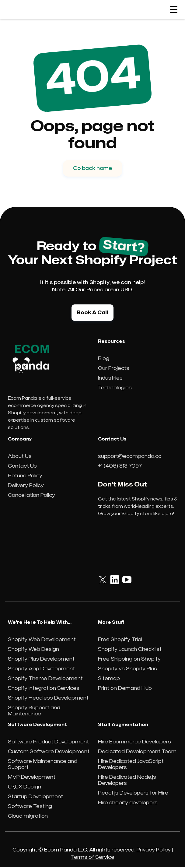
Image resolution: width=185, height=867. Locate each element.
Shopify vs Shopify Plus (127, 668)
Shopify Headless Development (48, 698)
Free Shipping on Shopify (129, 659)
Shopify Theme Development (45, 678)
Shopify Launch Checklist (130, 649)
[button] (173, 9)
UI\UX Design (24, 787)
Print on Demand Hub (125, 688)
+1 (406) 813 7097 (120, 466)
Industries (110, 378)
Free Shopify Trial (120, 639)
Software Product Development (48, 741)
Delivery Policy (26, 485)
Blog (103, 358)
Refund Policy (25, 475)
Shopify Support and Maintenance (34, 710)
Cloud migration (28, 816)
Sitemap (109, 678)
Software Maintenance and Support (42, 764)
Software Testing (30, 806)
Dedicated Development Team (137, 751)
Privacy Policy (154, 850)
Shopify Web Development (42, 639)
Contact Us (22, 466)
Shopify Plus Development (41, 659)
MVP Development (31, 777)
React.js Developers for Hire (133, 793)
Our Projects (113, 368)
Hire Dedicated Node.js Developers (127, 780)
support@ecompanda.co (130, 456)
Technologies (115, 387)
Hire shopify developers (128, 802)
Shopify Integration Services (43, 688)
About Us (20, 456)
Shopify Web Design (33, 649)
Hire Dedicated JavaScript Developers (131, 764)
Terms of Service (92, 857)
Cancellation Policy (31, 495)
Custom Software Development (48, 751)
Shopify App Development (41, 668)
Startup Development (35, 796)
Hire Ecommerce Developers (134, 741)
